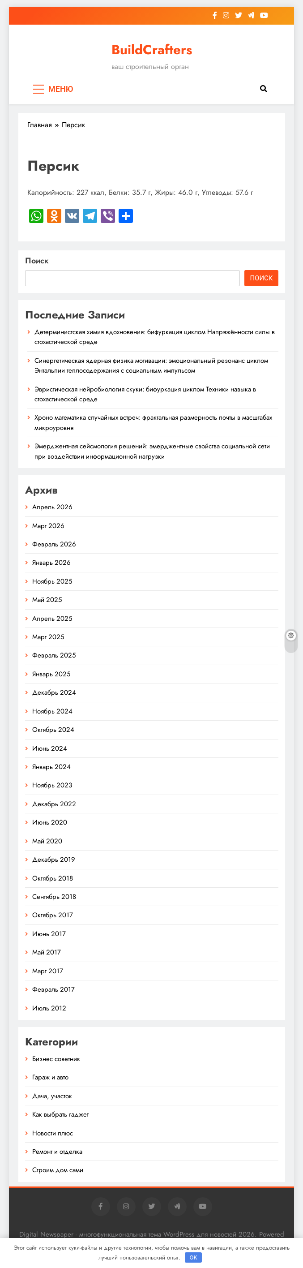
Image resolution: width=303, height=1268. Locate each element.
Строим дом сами (57, 1170)
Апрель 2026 (52, 507)
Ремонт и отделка (57, 1151)
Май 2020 (47, 841)
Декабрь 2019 (53, 859)
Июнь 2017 (49, 934)
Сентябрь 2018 (54, 897)
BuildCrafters (151, 49)
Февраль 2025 (54, 655)
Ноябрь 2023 (52, 785)
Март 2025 (48, 637)
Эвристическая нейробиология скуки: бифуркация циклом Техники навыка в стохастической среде (145, 394)
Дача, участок (52, 1096)
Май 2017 (46, 952)
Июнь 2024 (49, 748)
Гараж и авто (50, 1077)
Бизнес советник (56, 1059)
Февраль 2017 (53, 989)
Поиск (37, 260)
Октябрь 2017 (52, 915)
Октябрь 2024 (53, 730)
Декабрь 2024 (54, 692)
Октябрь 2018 (52, 878)
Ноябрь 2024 (52, 711)
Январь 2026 (51, 562)
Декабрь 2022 (54, 804)
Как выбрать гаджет (60, 1114)
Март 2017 (47, 971)
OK (193, 1257)
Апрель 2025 (52, 618)
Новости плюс (52, 1133)
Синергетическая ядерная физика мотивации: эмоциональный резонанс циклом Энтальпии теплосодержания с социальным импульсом (151, 365)
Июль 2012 (49, 1008)
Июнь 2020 (49, 822)
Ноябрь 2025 (52, 581)
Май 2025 (47, 600)
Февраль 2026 (54, 544)
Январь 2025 (51, 674)
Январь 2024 (51, 767)
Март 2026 (48, 526)
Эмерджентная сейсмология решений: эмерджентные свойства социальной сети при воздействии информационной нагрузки (152, 451)
